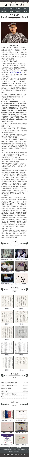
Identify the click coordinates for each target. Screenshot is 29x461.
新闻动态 (18, 11)
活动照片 (3, 11)
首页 (3, 8)
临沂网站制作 (13, 454)
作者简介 (11, 8)
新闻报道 (25, 8)
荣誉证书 (11, 11)
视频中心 (25, 11)
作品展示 (18, 8)
